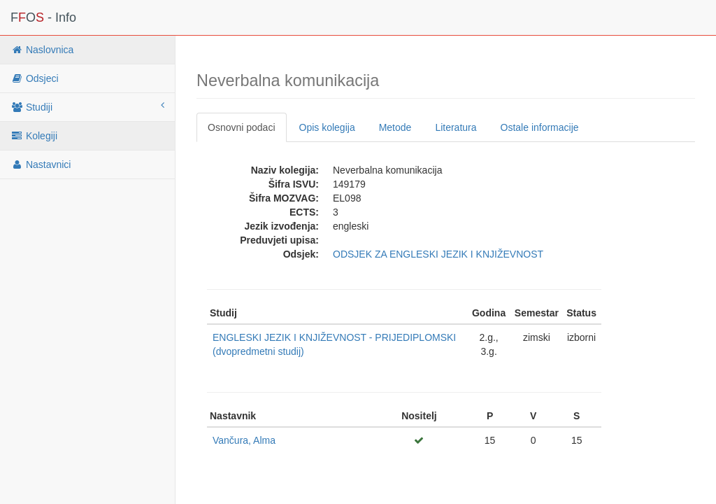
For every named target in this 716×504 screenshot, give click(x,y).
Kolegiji (33, 135)
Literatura (455, 127)
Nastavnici (40, 164)
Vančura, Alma (244, 440)
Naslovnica (41, 49)
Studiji (87, 106)
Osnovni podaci (241, 127)
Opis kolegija (327, 127)
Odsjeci (34, 78)
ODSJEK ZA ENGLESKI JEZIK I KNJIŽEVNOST (438, 254)
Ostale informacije (540, 127)
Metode (395, 127)
